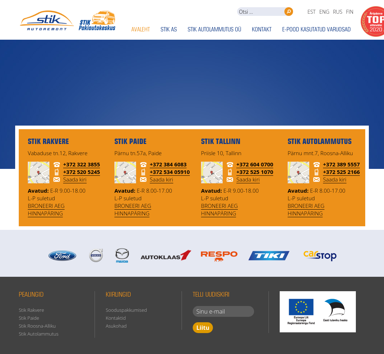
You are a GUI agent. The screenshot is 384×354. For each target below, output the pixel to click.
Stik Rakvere (31, 310)
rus (337, 11)
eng (324, 11)
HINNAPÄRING (45, 213)
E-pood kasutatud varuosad (316, 30)
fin (350, 11)
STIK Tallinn (220, 142)
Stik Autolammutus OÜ (214, 30)
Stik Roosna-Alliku (37, 326)
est (311, 11)
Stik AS (169, 30)
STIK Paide (130, 142)
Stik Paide (29, 318)
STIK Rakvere (48, 142)
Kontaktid (116, 318)
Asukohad (116, 326)
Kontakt (261, 30)
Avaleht (140, 30)
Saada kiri (75, 179)
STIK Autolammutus (320, 142)
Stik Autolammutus (38, 334)
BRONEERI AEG (46, 205)
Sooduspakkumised (126, 310)
